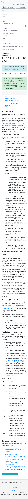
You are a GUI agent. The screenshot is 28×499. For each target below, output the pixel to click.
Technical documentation (9, 19)
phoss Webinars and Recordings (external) (13, 46)
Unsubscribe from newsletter (14, 489)
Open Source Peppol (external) (10, 30)
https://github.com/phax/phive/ (12, 360)
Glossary (8, 105)
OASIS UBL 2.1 (8, 461)
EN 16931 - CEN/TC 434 (9, 26)
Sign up (4, 41)
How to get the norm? (14, 102)
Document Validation (8, 7)
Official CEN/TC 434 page (11, 454)
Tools (4, 21)
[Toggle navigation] (3, 9)
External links (9, 106)
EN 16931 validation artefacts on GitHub (14, 459)
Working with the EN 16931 (12, 100)
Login (4, 38)
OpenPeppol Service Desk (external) (11, 43)
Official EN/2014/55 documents (12, 453)
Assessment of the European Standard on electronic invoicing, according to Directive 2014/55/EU (15, 449)
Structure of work (10, 98)
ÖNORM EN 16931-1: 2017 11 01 (13, 307)
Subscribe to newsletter (8, 33)
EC (8, 284)
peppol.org (22, 496)
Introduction (9, 97)
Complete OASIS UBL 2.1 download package (15, 462)
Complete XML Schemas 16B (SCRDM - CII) (15, 466)
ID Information (21, 7)
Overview (5, 14)
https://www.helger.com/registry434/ (11, 293)
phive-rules (16, 471)
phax (14, 484)
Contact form (6, 35)
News (4, 16)
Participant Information (19, 4)
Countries (5, 28)
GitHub (6, 352)
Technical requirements (14, 103)
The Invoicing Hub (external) (9, 49)
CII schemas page (9, 464)
